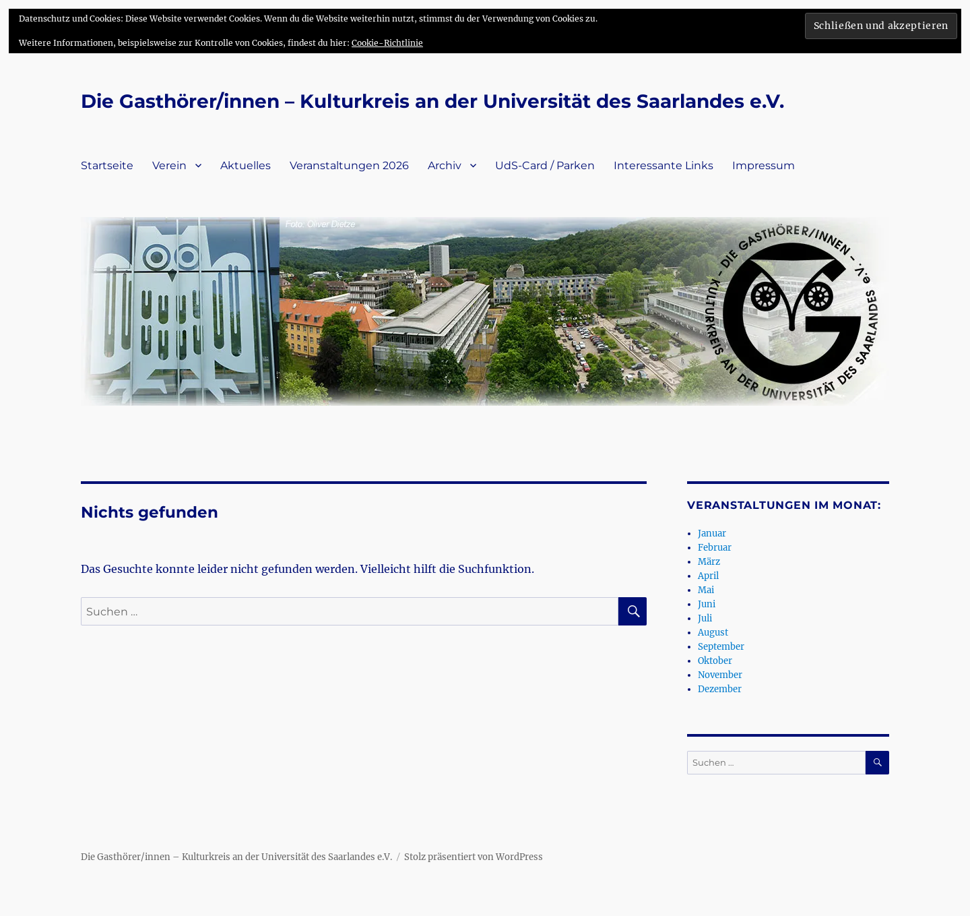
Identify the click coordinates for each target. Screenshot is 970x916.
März (709, 562)
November (720, 675)
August (713, 632)
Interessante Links (663, 165)
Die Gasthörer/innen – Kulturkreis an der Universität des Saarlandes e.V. (432, 101)
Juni (706, 604)
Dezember (720, 689)
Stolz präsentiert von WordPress (473, 857)
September (721, 646)
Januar (712, 533)
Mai (706, 590)
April (708, 576)
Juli (705, 618)
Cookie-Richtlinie (387, 43)
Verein (169, 165)
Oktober (715, 661)
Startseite (107, 165)
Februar (715, 547)
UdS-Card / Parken (545, 165)
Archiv (444, 165)
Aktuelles (245, 165)
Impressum (763, 165)
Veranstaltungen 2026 (349, 165)
